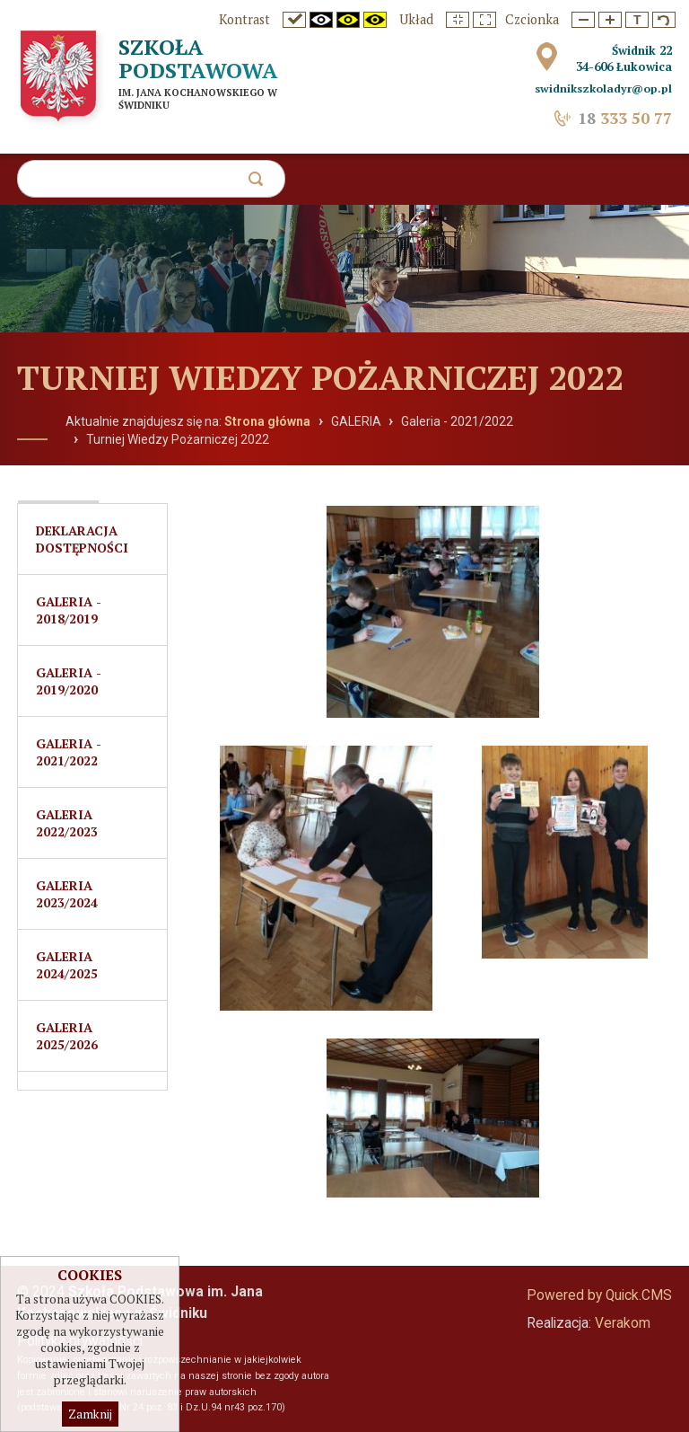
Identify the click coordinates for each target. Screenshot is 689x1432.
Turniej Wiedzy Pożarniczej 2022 (177, 439)
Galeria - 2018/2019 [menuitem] (68, 610)
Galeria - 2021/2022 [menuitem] (68, 752)
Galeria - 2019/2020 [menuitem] (68, 681)
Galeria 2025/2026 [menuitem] (67, 1036)
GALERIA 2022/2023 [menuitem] (67, 823)
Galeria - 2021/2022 (457, 421)
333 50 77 (625, 118)
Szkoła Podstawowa (198, 58)
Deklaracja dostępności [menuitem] (82, 539)
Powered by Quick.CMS (599, 1295)
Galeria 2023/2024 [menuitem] (67, 894)
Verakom (622, 1323)
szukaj (260, 183)
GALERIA (356, 421)
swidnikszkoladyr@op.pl (603, 88)
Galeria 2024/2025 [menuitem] (67, 965)
